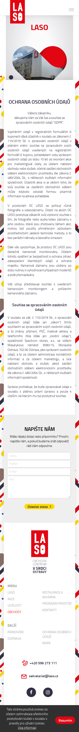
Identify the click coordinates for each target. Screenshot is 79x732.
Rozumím (65, 720)
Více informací (27, 727)
